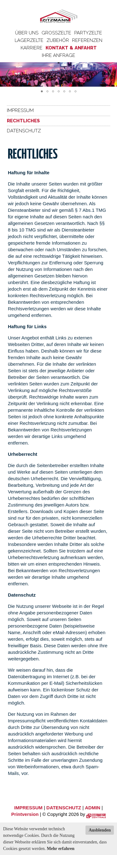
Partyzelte (88, 33)
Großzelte (56, 33)
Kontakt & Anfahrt (71, 48)
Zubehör (57, 40)
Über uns (26, 33)
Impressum (20, 110)
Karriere (31, 48)
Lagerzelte (29, 40)
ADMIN (92, 807)
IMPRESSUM (28, 807)
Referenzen (87, 40)
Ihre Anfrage (58, 55)
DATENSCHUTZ (63, 807)
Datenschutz (24, 131)
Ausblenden (100, 830)
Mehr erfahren (61, 848)
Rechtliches (23, 121)
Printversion (25, 814)
